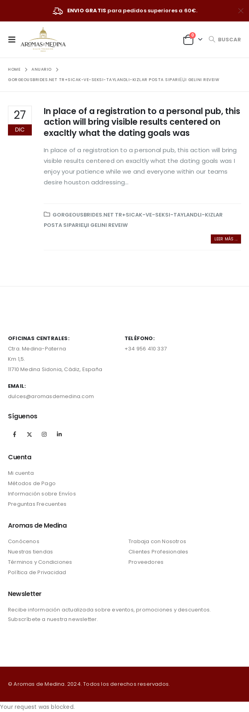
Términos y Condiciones (40, 562)
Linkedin (59, 434)
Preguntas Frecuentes (37, 504)
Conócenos (23, 541)
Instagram (44, 434)
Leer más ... (225, 239)
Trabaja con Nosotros (157, 541)
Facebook (15, 434)
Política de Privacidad (37, 572)
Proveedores (145, 562)
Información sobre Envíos (42, 493)
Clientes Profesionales (158, 551)
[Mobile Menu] (14, 39)
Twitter (29, 434)
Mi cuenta (21, 473)
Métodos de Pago (32, 483)
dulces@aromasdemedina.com (51, 396)
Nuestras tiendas (30, 551)
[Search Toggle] (224, 39)
